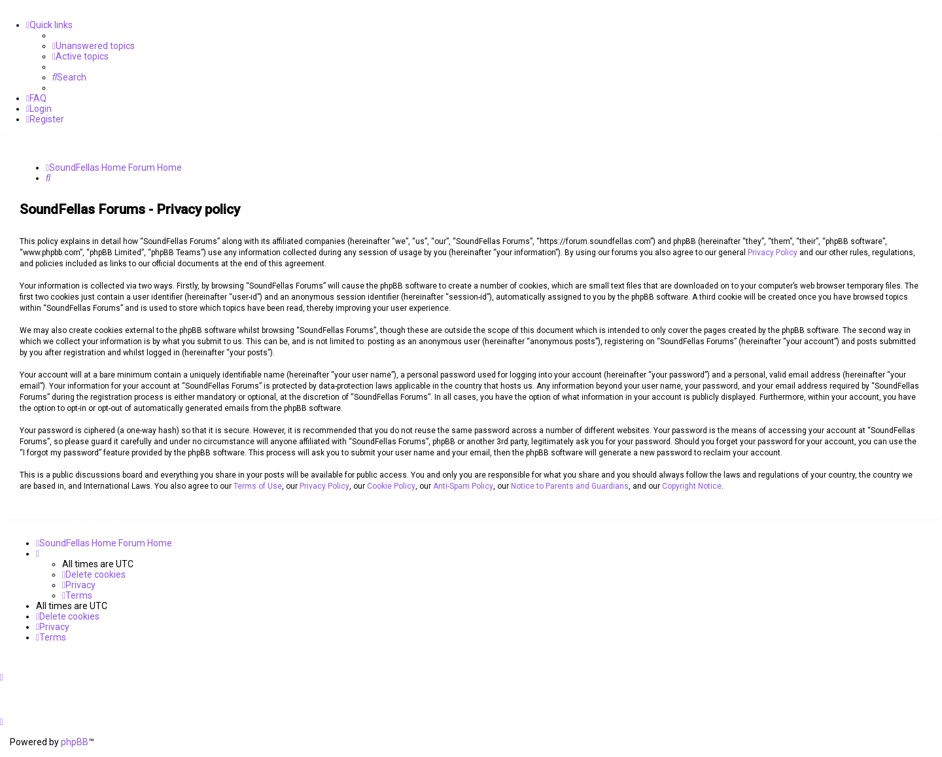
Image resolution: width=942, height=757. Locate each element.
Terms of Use (258, 486)
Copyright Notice (692, 486)
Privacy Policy (772, 252)
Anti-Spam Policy (463, 486)
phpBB (74, 742)
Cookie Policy (391, 486)
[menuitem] (93, 46)
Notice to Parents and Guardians (570, 486)
